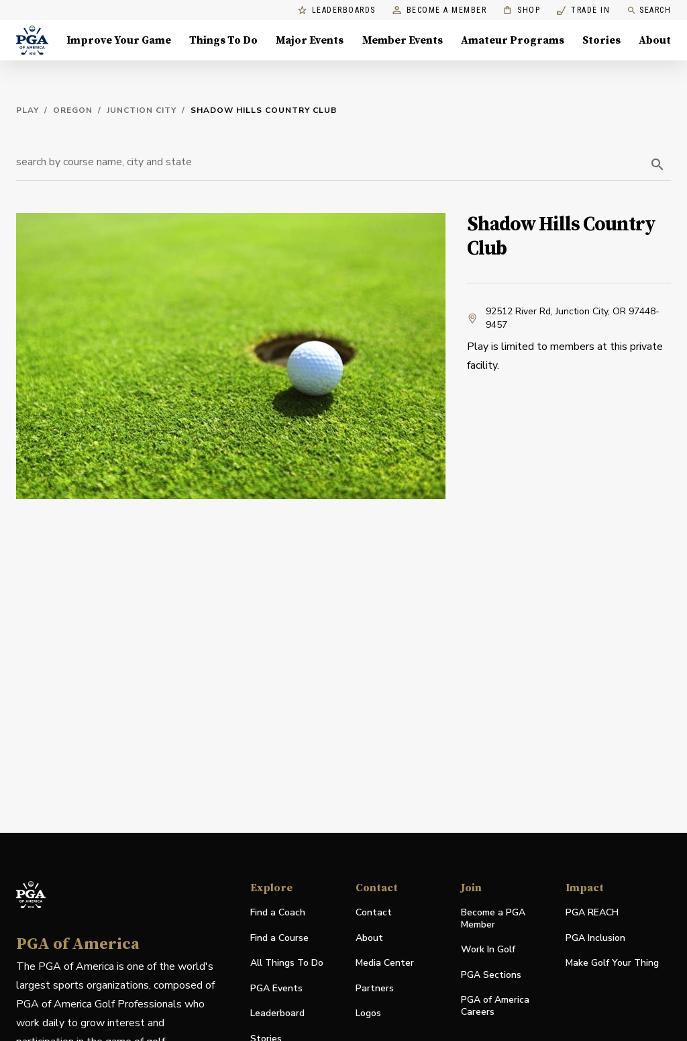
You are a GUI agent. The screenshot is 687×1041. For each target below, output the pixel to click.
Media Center (385, 963)
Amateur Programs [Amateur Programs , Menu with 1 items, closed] (512, 40)
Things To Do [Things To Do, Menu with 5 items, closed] (223, 40)
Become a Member (439, 10)
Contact (374, 912)
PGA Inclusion (595, 938)
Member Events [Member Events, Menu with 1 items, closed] (402, 40)
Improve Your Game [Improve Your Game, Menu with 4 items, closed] (118, 40)
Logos (368, 1013)
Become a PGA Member (493, 918)
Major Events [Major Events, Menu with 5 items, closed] (310, 40)
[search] (657, 164)
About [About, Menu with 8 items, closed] (655, 40)
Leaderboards (337, 10)
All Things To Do (286, 962)
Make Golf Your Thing (612, 963)
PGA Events (276, 988)
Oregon (73, 110)
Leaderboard (277, 1013)
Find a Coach (277, 912)
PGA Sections (491, 974)
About (369, 938)
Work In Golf (488, 949)
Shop (521, 10)
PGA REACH (592, 913)
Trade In (583, 10)
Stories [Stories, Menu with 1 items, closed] (601, 40)
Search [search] (649, 10)
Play (27, 110)
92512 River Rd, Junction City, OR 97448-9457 (563, 318)
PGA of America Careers (495, 1006)
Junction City (141, 110)
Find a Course (279, 938)
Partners (375, 988)
